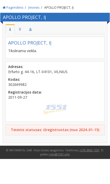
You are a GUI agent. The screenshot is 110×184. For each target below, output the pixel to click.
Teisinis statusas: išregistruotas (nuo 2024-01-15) (55, 129)
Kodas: (14, 79)
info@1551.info (59, 154)
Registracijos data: (25, 92)
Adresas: (15, 66)
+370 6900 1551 (89, 150)
